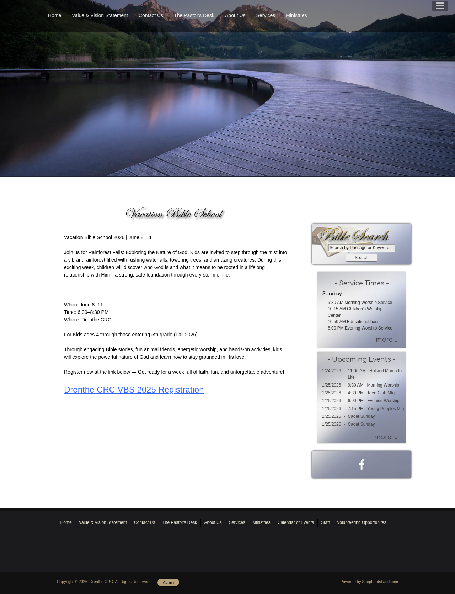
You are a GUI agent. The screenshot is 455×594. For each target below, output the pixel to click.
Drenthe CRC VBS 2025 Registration (134, 389)
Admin (168, 582)
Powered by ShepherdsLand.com (369, 581)
